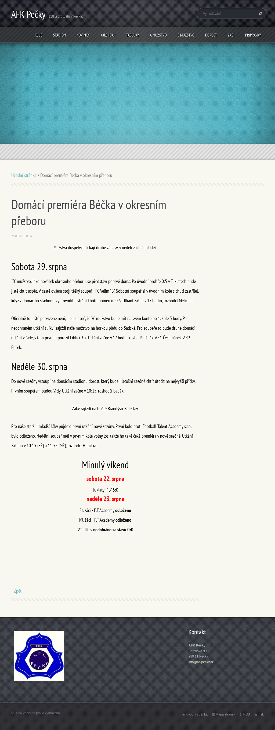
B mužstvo (186, 35)
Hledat (260, 13)
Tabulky (132, 35)
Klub (38, 35)
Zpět (17, 591)
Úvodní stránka (23, 175)
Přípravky (253, 35)
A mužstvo (158, 35)
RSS (246, 714)
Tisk (261, 714)
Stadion (59, 35)
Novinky (83, 35)
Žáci (231, 35)
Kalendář (107, 35)
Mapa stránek (225, 714)
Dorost (211, 35)
